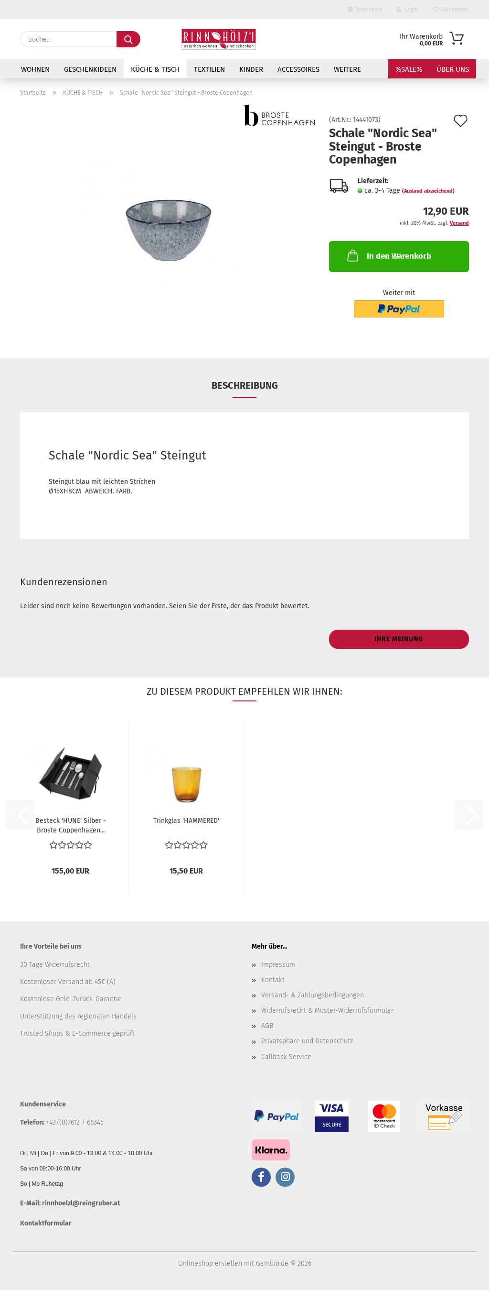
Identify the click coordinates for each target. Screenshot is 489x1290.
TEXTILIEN (209, 69)
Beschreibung (245, 385)
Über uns (452, 69)
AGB (267, 1026)
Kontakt (273, 980)
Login (407, 9)
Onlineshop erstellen (210, 1263)
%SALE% (408, 69)
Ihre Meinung (398, 639)
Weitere (347, 69)
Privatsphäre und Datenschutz (307, 1041)
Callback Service (286, 1057)
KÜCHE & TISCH (155, 69)
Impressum (278, 965)
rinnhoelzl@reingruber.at (81, 1203)
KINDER (251, 69)
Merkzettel (451, 9)
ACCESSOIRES (298, 69)
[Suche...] (128, 39)
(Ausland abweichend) (428, 191)
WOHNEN (35, 69)
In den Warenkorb (388, 255)
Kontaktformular (46, 1223)
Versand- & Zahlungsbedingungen (312, 995)
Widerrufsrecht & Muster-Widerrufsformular (327, 1010)
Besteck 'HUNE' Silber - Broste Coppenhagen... (70, 825)
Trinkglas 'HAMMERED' (186, 821)
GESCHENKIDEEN (90, 69)
